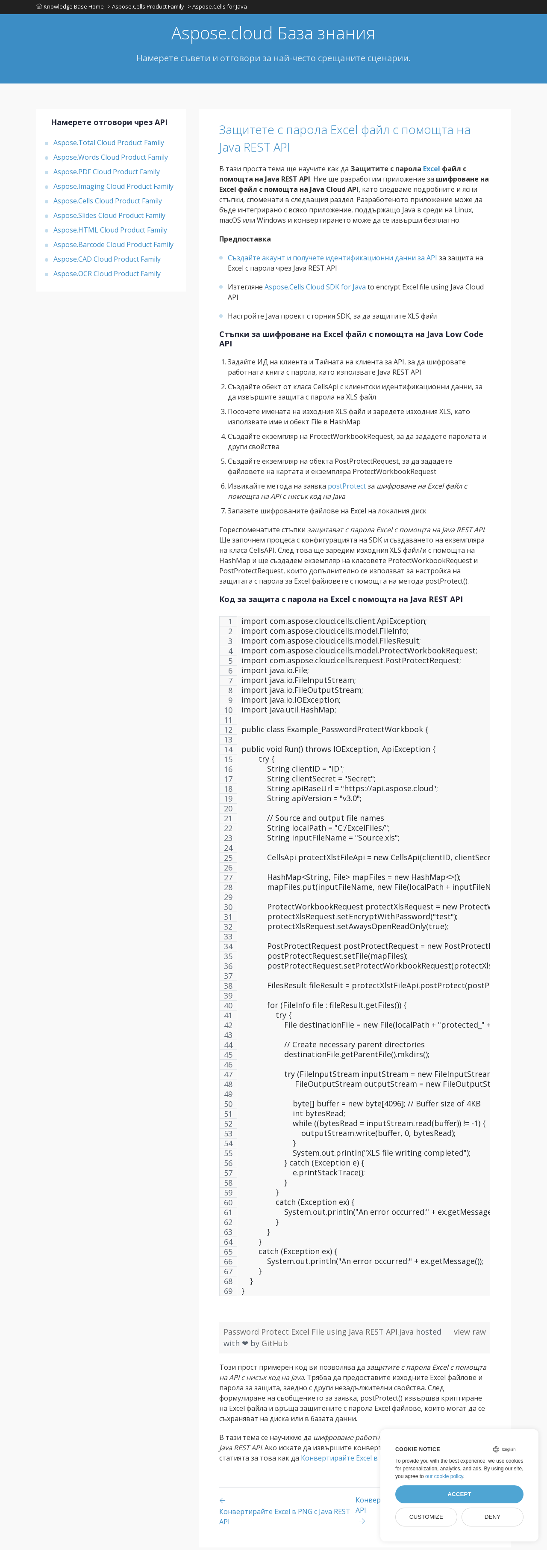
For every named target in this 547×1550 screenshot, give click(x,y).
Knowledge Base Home (70, 8)
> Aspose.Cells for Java (219, 8)
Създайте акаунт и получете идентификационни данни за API (332, 260)
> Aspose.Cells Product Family (146, 8)
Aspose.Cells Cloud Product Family (107, 203)
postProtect (347, 488)
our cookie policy (444, 1476)
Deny (493, 1517)
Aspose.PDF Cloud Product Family (106, 174)
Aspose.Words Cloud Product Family (110, 159)
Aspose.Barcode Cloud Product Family (113, 247)
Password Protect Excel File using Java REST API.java (320, 1334)
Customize (426, 1517)
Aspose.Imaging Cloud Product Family (113, 189)
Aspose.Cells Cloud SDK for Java (315, 289)
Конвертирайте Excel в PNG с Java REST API (372, 1460)
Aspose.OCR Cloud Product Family (107, 276)
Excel (431, 171)
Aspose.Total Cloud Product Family (108, 145)
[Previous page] (287, 1513)
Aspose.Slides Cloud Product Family (109, 218)
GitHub (275, 1346)
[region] (354, 963)
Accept (459, 1494)
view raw (470, 1334)
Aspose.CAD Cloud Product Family (107, 261)
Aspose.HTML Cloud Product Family (110, 232)
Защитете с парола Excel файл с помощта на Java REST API (329, 140)
